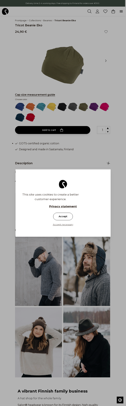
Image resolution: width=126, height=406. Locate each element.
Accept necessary (63, 224)
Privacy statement (63, 206)
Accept (63, 216)
